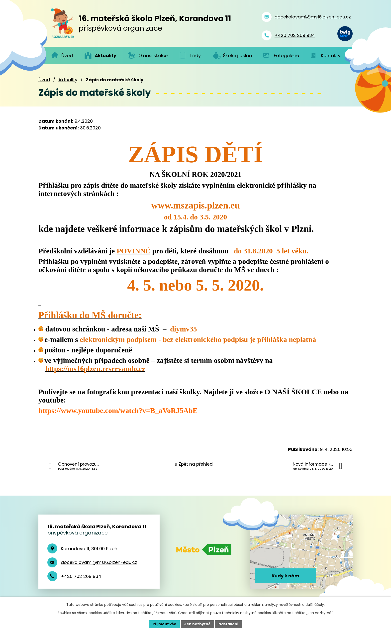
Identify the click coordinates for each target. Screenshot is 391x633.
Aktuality (67, 80)
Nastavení (228, 624)
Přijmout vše (164, 624)
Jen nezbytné (197, 624)
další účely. (315, 604)
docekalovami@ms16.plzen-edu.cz (99, 562)
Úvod (44, 80)
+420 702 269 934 (81, 576)
